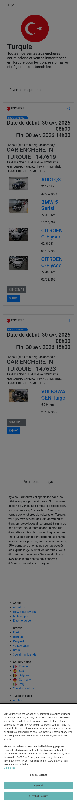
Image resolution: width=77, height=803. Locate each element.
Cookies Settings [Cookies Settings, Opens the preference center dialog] (38, 774)
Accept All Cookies (38, 796)
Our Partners (10, 767)
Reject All (38, 785)
